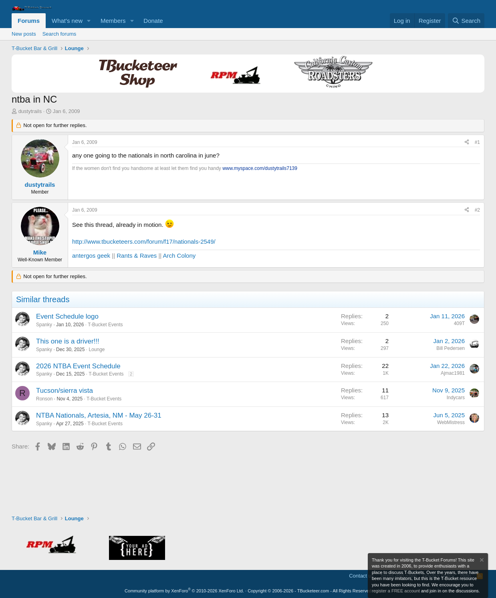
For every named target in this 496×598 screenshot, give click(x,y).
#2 (477, 210)
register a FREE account (396, 590)
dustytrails (30, 111)
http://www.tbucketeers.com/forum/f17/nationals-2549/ (144, 241)
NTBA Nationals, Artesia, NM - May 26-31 (98, 415)
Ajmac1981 (453, 373)
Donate (153, 20)
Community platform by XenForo (184, 590)
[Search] (466, 20)
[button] (89, 20)
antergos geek (91, 255)
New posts (24, 34)
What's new (67, 20)
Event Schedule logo (67, 316)
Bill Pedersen (450, 348)
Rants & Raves (137, 255)
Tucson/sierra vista (64, 390)
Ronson (44, 399)
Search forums (59, 34)
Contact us (361, 576)
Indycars (456, 397)
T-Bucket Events (105, 324)
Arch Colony (179, 255)
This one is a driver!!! (67, 341)
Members (113, 20)
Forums (29, 20)
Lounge (97, 349)
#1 (477, 142)
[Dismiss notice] (481, 561)
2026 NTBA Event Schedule (78, 366)
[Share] (467, 142)
